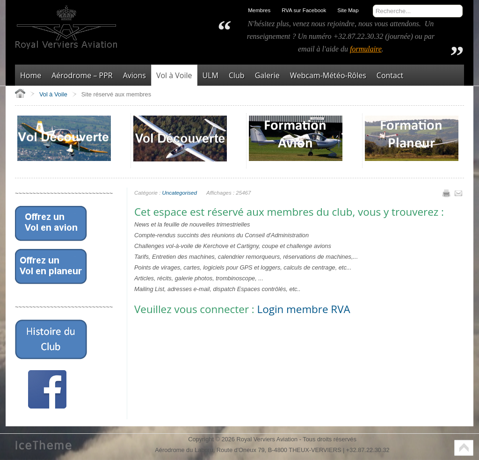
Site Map (347, 10)
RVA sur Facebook (304, 10)
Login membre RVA (303, 309)
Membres (259, 10)
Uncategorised (179, 193)
